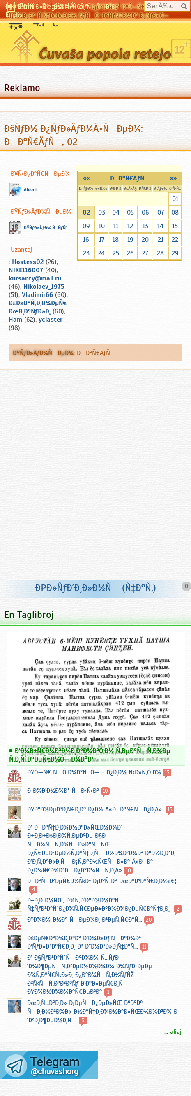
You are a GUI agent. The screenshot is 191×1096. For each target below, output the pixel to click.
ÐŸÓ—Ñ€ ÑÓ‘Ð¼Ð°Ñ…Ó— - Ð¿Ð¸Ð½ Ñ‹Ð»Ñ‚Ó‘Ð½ (94, 772)
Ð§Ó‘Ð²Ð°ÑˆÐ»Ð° (27, 6)
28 (160, 253)
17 (101, 240)
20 (145, 240)
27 (145, 253)
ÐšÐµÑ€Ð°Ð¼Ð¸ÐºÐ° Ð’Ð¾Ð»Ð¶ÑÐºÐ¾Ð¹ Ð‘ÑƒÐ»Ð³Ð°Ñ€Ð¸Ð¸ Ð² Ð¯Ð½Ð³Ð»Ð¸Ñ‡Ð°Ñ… (84, 942)
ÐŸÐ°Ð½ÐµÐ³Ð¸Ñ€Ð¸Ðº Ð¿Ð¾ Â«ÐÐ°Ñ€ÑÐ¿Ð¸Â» (95, 809)
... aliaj (173, 1032)
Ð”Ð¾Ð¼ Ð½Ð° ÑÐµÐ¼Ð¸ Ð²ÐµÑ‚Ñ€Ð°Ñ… (84, 920)
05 (130, 212)
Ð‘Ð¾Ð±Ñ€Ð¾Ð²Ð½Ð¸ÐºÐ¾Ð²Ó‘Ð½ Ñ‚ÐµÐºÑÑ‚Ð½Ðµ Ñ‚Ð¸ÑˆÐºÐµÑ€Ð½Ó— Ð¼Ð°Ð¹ (89, 755)
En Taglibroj (29, 614)
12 (130, 226)
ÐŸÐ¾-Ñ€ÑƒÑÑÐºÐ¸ (85, 6)
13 (145, 226)
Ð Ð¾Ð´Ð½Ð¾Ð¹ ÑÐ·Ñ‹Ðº (63, 791)
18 (116, 240)
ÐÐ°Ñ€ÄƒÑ (130, 178)
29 (175, 253)
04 (116, 212)
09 (86, 226)
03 (101, 212)
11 (115, 226)
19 (130, 240)
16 (86, 240)
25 (116, 253)
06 (145, 212)
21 (160, 240)
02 (86, 212)
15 (175, 226)
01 (175, 199)
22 (175, 240)
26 (130, 253)
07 (160, 212)
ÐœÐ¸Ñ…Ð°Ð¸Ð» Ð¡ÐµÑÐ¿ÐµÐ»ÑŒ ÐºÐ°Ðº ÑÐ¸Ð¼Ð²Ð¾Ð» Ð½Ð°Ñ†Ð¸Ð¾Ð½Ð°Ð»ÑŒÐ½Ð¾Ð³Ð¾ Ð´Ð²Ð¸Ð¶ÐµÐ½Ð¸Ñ (102, 1011)
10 (102, 226)
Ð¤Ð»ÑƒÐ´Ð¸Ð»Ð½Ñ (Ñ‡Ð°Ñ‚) (95, 588)
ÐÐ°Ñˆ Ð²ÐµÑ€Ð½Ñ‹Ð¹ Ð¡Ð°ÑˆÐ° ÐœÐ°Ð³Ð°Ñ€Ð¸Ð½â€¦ (101, 881)
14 (160, 226)
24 (101, 253)
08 (175, 212)
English (15, 15)
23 (86, 253)
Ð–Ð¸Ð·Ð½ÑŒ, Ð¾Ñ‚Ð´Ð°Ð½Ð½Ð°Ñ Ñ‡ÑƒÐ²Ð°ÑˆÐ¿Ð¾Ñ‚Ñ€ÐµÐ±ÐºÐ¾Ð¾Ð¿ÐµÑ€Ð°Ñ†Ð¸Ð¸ (99, 904)
